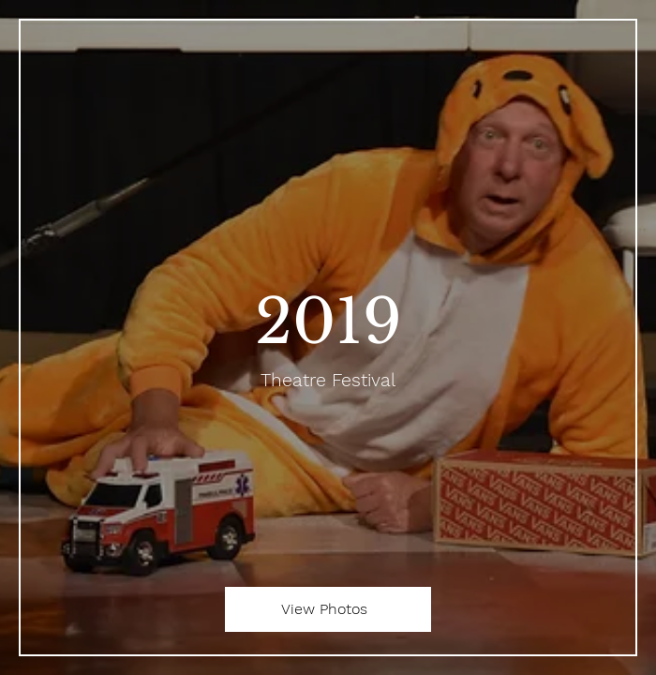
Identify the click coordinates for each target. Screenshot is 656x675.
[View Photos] (328, 609)
